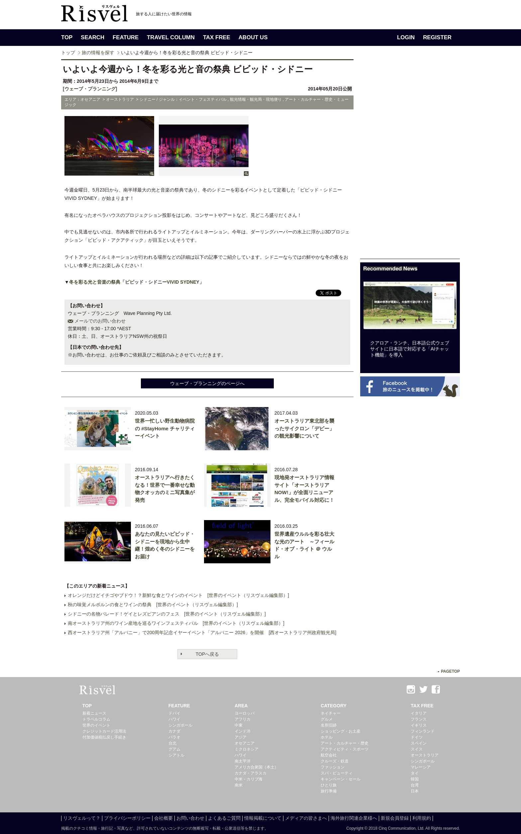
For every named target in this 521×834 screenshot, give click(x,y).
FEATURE (126, 37)
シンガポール (180, 725)
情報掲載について (262, 818)
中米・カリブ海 (248, 779)
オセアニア (245, 743)
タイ (415, 773)
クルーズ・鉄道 (335, 761)
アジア (241, 737)
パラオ (174, 737)
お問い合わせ (190, 818)
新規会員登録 (395, 818)
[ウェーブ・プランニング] (90, 88)
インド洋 (243, 731)
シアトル (176, 755)
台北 (172, 743)
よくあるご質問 (224, 818)
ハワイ (174, 719)
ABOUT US (253, 37)
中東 (239, 725)
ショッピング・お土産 (341, 731)
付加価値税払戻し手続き (104, 737)
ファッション (333, 767)
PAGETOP (450, 671)
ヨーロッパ (245, 713)
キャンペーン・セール (341, 779)
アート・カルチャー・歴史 (344, 743)
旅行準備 (329, 791)
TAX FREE (216, 37)
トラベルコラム (96, 719)
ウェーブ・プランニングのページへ (207, 383)
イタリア (419, 713)
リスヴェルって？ (81, 818)
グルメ (327, 719)
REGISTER (437, 37)
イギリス (419, 725)
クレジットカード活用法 (104, 731)
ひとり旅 (329, 785)
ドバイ (174, 713)
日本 (415, 791)
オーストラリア (425, 755)
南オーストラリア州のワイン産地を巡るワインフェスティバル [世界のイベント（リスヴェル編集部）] (176, 623)
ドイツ (417, 737)
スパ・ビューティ (337, 773)
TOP (66, 37)
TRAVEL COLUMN (171, 37)
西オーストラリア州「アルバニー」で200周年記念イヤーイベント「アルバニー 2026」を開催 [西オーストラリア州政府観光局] (202, 632)
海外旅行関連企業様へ (354, 818)
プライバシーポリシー (127, 818)
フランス (419, 719)
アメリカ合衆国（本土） (256, 767)
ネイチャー (331, 713)
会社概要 (163, 818)
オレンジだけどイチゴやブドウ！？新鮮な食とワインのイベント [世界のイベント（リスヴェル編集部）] (178, 595)
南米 (239, 785)
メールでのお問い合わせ (100, 321)
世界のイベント (96, 725)
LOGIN (406, 37)
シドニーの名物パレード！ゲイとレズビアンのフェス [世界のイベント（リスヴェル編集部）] (167, 614)
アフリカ (243, 719)
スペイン (419, 743)
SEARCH (92, 37)
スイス (417, 749)
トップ (68, 52)
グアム (174, 749)
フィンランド (423, 731)
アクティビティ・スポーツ (344, 749)
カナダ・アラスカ (250, 773)
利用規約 (421, 818)
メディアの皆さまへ (306, 818)
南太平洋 (243, 761)
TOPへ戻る (207, 654)
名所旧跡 (329, 725)
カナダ (174, 731)
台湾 (415, 785)
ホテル (327, 737)
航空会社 (329, 755)
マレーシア (421, 767)
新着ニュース (94, 713)
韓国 (415, 779)
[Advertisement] (410, 159)
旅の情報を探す (98, 52)
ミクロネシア (247, 749)
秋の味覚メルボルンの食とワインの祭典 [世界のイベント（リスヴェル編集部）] (153, 604)
